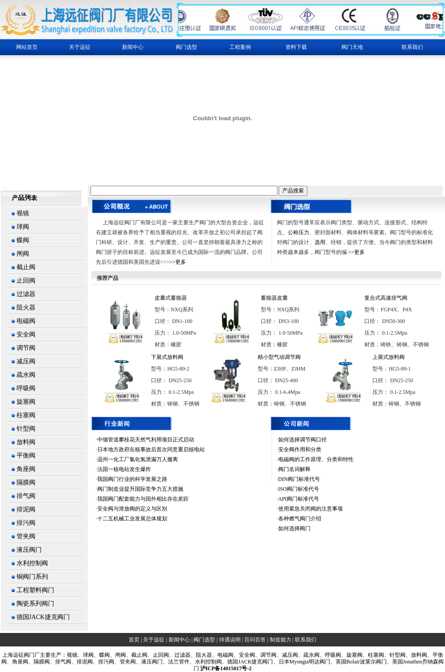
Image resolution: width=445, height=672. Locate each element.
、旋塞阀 (352, 655)
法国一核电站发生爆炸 (124, 469)
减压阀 (26, 361)
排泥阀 (26, 509)
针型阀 (26, 428)
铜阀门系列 (32, 576)
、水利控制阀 (206, 662)
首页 (134, 640)
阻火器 (26, 307)
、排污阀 (103, 662)
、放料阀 (416, 655)
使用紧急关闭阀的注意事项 (310, 509)
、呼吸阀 (330, 655)
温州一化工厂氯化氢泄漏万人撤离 (137, 459)
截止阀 (26, 267)
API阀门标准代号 (298, 499)
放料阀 (26, 442)
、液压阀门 (149, 662)
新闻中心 (179, 640)
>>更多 (177, 262)
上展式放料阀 (388, 357)
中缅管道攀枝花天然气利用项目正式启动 (145, 439)
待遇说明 (230, 640)
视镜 (23, 213)
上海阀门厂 (21, 655)
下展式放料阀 (167, 357)
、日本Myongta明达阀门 (301, 662)
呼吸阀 (26, 388)
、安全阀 (244, 655)
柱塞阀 (26, 415)
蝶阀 (23, 240)
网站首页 (27, 47)
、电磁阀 (222, 655)
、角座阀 (17, 662)
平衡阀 (26, 455)
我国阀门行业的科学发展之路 (132, 479)
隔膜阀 (26, 482)
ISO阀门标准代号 (298, 489)
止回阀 (26, 280)
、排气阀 (60, 662)
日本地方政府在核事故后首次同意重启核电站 (151, 449)
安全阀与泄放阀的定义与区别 (132, 509)
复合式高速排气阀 (385, 298)
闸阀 (23, 253)
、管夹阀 (125, 662)
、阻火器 (201, 655)
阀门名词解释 (294, 469)
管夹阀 (26, 536)
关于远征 (153, 640)
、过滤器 (179, 655)
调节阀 (26, 348)
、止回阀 (158, 655)
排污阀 (26, 522)
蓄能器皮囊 (274, 298)
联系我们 (412, 47)
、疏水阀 (309, 655)
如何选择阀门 (294, 528)
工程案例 (240, 47)
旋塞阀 (26, 401)
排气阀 (26, 496)
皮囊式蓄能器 (171, 298)
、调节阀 (266, 655)
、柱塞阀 (373, 655)
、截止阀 (136, 655)
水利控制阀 (32, 563)
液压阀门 (29, 549)
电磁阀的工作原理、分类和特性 (316, 459)
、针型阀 (395, 655)
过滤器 (26, 294)
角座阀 (26, 469)
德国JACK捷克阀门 (43, 617)
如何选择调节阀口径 (302, 439)
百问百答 (255, 640)
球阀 (23, 226)
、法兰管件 (176, 662)
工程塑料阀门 (35, 590)
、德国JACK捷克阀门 (247, 662)
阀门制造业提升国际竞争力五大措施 (140, 489)
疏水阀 (26, 374)
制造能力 (280, 640)
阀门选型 (204, 640)
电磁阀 (26, 321)
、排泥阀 (82, 662)
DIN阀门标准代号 (299, 479)
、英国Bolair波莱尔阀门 (358, 662)
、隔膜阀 (39, 662)
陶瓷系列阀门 (35, 603)
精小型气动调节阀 (279, 357)
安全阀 (26, 334)
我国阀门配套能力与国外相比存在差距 (143, 499)
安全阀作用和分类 (299, 449)
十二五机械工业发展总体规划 (132, 518)
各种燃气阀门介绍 (299, 518)
